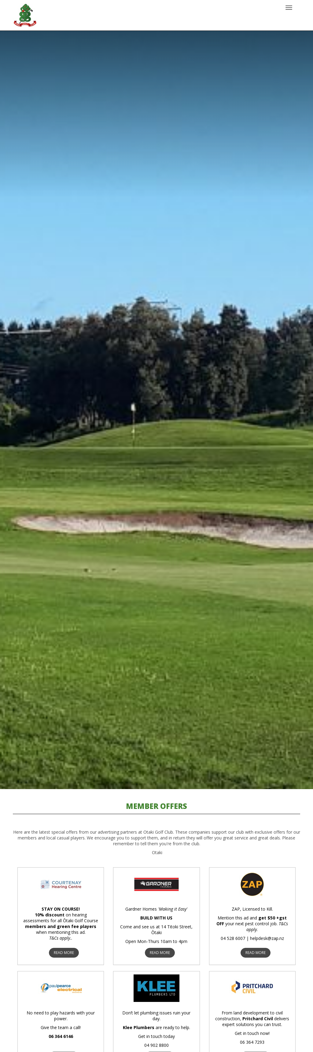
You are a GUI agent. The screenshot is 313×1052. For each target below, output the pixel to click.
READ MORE (64, 952)
